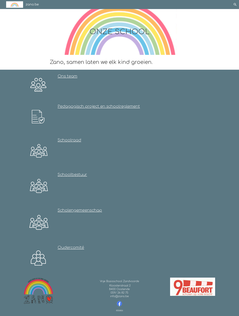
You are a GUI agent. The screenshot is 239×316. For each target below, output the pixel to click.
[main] (119, 32)
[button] (235, 4)
